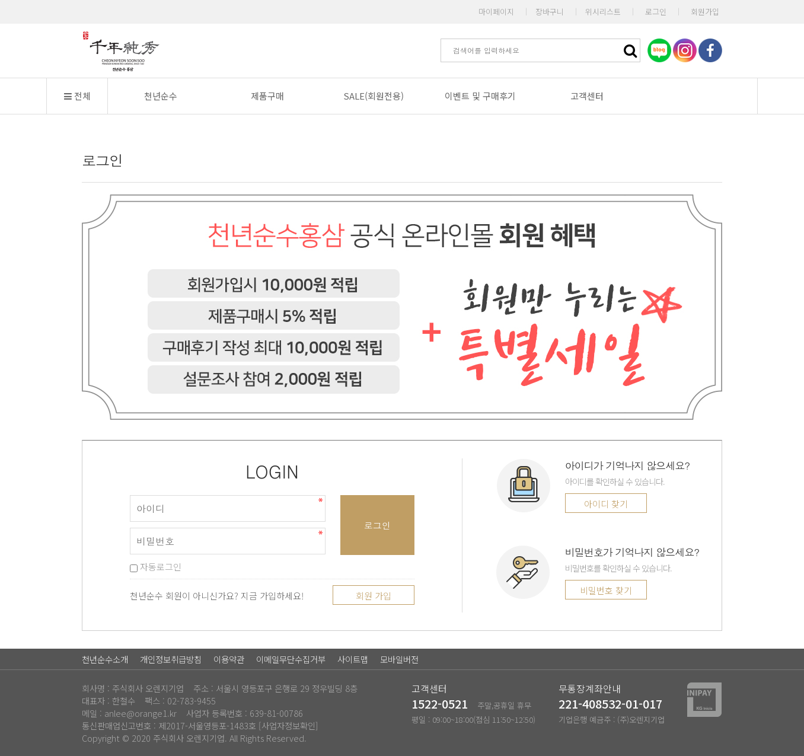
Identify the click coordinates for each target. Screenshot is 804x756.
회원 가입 (373, 595)
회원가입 (705, 11)
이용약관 (228, 659)
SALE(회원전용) (373, 96)
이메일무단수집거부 (291, 659)
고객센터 (587, 96)
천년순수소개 (105, 659)
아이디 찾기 (606, 503)
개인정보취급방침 (171, 659)
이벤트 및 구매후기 (480, 96)
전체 (77, 96)
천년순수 (160, 96)
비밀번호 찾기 (606, 590)
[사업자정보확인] (288, 725)
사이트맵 (352, 659)
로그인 (655, 11)
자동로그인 (155, 566)
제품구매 (267, 96)
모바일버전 (399, 659)
